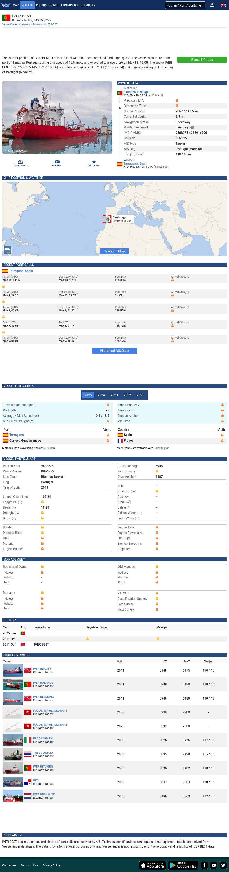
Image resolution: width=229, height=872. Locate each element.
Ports (54, 5)
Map (16, 5)
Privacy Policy (52, 865)
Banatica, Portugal (137, 92)
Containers (69, 5)
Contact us (9, 865)
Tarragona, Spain (135, 163)
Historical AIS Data (114, 351)
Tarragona (13, 435)
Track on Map (114, 251)
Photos (41, 5)
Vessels (27, 5)
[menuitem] (10, 24)
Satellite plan (47, 448)
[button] (212, 5)
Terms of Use (29, 865)
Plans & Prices (202, 60)
